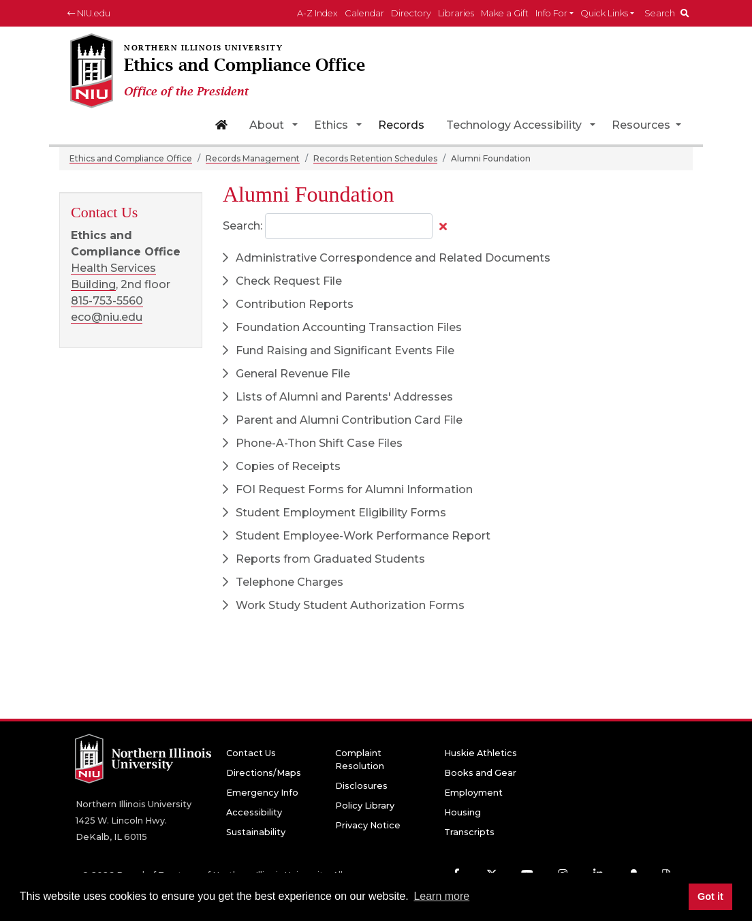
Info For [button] (551, 13)
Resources (642, 125)
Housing (462, 812)
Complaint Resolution (359, 759)
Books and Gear (480, 773)
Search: (242, 225)
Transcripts (469, 832)
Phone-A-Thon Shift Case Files (313, 443)
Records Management (253, 158)
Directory (411, 13)
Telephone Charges (283, 582)
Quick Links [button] (604, 13)
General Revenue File (286, 373)
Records (401, 125)
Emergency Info (262, 792)
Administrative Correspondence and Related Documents (386, 257)
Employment (473, 792)
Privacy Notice (368, 825)
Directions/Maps (263, 773)
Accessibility (254, 812)
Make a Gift (505, 13)
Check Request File (282, 281)
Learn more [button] (441, 896)
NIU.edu (88, 13)
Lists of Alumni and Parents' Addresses (338, 396)
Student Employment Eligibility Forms (334, 512)
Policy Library (364, 805)
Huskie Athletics (480, 753)
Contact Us (251, 753)
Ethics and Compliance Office (130, 158)
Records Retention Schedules (375, 158)
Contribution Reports (288, 304)
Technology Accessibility (514, 125)
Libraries (456, 13)
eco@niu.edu (106, 317)
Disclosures (361, 786)
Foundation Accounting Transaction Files (342, 327)
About (266, 125)
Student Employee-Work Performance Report (356, 535)
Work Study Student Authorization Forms (344, 605)
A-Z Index (317, 13)
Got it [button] (710, 896)
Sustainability (255, 832)
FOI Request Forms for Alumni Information (348, 489)
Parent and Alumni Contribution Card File (343, 419)
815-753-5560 (107, 300)
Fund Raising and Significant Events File (338, 350)
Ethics (331, 125)
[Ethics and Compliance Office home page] (240, 72)
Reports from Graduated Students (324, 558)
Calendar (364, 13)
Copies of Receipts (282, 466)
